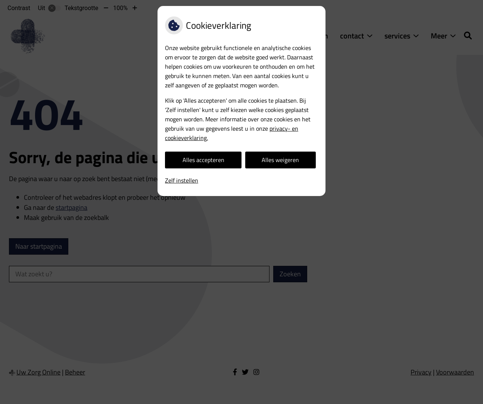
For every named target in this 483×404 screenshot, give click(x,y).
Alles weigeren (280, 159)
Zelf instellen (181, 180)
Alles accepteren (203, 159)
